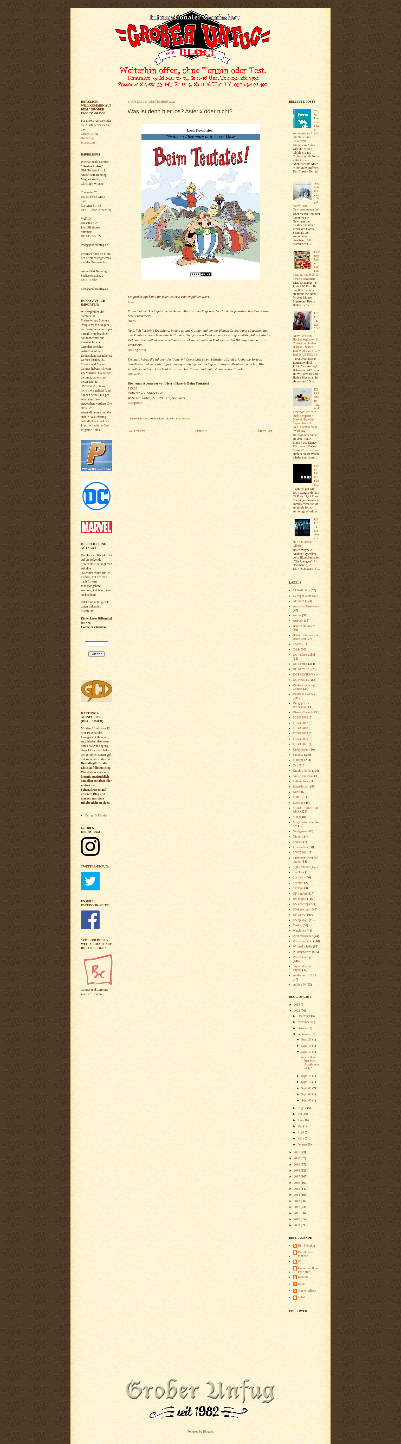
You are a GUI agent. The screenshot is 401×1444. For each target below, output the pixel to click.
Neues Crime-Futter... (316, 475)
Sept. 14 (306, 1076)
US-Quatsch (300, 920)
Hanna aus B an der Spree (308, 1270)
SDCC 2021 (300, 852)
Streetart (298, 883)
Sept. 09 (306, 1088)
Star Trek (298, 872)
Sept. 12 (306, 1082)
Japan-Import (301, 786)
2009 (297, 1225)
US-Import (299, 899)
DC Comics (300, 664)
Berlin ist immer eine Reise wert (306, 637)
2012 (297, 1207)
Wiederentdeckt (302, 941)
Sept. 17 (306, 1051)
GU (300, 1261)
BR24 (132, 321)
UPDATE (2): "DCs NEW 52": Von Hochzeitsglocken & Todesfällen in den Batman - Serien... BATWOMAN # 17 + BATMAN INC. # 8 (306, 333)
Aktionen (299, 601)
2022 (297, 1010)
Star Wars (299, 877)
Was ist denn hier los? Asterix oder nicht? (310, 1062)
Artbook (298, 620)
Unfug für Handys (96, 815)
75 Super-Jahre (302, 596)
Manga (297, 817)
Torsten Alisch (307, 1290)
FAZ (131, 301)
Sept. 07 (306, 1094)
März (301, 1138)
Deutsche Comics (304, 694)
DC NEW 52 (301, 669)
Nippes (297, 836)
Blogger (208, 1431)
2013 (297, 1201)
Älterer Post (264, 431)
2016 (297, 1183)
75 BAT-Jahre (301, 590)
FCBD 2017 (300, 723)
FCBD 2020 (300, 739)
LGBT (297, 797)
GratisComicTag (303, 776)
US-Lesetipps (301, 909)
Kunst (296, 792)
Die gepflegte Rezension (301, 705)
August (302, 1108)
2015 (297, 1189)
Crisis (296, 649)
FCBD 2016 (300, 717)
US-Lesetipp (301, 904)
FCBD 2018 (300, 728)
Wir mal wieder (302, 946)
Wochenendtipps (303, 957)
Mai (300, 1126)
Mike (301, 1284)
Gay (295, 765)
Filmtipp (298, 760)
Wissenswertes (302, 952)
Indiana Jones (301, 781)
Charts (297, 644)
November (304, 1022)
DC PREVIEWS (303, 674)
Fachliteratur (301, 749)
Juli (300, 1114)
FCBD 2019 (300, 733)
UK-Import (300, 893)
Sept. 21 (306, 1039)
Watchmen (299, 930)
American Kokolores (306, 606)
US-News (299, 914)
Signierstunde (301, 867)
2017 (297, 1176)
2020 (297, 1158)
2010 (297, 1219)
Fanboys (298, 755)
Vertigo (297, 925)
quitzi (301, 1297)
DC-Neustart (301, 679)
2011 (297, 1213)
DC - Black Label (304, 654)
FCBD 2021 (300, 744)
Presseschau (183, 418)
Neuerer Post (137, 431)
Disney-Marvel (302, 712)
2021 (297, 1152)
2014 (297, 1195)
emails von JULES (304, 975)
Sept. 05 (306, 1100)
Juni (300, 1120)
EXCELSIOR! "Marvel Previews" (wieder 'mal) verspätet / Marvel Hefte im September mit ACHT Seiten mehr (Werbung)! (306, 410)
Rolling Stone (137, 350)
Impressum (88, 142)
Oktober (302, 1028)
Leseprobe (135, 403)
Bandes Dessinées (304, 626)
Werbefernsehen (303, 936)
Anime (297, 615)
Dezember (304, 1016)
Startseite (201, 431)
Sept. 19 (306, 1046)
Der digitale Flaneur (305, 1254)
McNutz (303, 1277)
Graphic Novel (302, 770)
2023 (297, 1004)
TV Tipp (298, 888)
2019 (297, 1164)
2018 (297, 1170)
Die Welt (134, 374)
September (304, 1034)
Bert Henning (306, 1245)
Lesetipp (298, 802)
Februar (302, 1144)
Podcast (297, 842)
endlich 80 (299, 984)
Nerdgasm (299, 831)
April (301, 1132)
